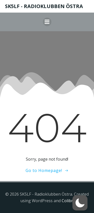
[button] (79, 202)
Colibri (68, 200)
